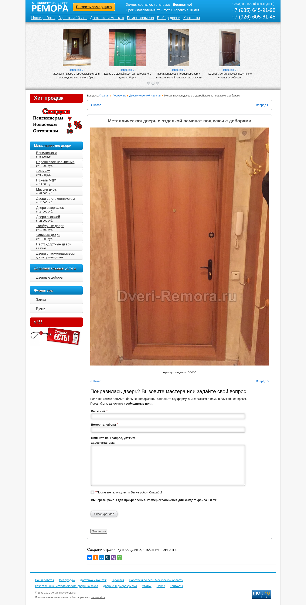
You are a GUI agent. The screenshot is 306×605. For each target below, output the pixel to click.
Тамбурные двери (50, 226)
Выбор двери (168, 18)
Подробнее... (75, 69)
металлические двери (63, 592)
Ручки (40, 308)
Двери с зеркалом (50, 208)
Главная (104, 95)
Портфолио (119, 95)
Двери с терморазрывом (55, 253)
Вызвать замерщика (94, 7)
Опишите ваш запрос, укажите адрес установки (113, 440)
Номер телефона (104, 424)
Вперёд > (262, 105)
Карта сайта (98, 597)
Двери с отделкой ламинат (145, 95)
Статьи (146, 586)
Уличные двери (48, 235)
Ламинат (43, 171)
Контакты (191, 18)
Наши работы (43, 18)
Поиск (161, 586)
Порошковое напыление (55, 162)
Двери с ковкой (48, 217)
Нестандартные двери (53, 244)
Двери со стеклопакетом (55, 198)
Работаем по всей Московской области (156, 580)
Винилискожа (46, 153)
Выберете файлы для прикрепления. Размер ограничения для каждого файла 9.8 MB (154, 500)
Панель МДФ (46, 180)
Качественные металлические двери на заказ (66, 586)
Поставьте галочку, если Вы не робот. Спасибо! (128, 492)
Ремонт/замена (140, 18)
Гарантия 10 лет (72, 18)
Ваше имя (99, 411)
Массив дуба (46, 189)
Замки (41, 299)
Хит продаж (48, 98)
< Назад (95, 105)
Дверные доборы (49, 277)
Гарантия (118, 580)
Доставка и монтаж (107, 18)
